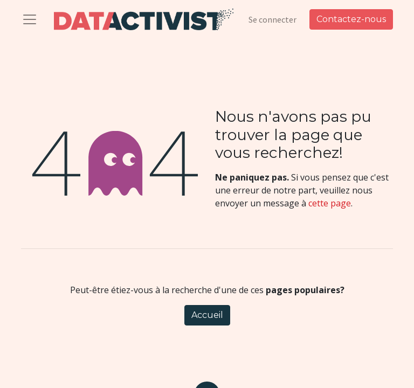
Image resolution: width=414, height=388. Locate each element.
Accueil (207, 315)
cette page (329, 203)
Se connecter (272, 19)
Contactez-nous (351, 19)
